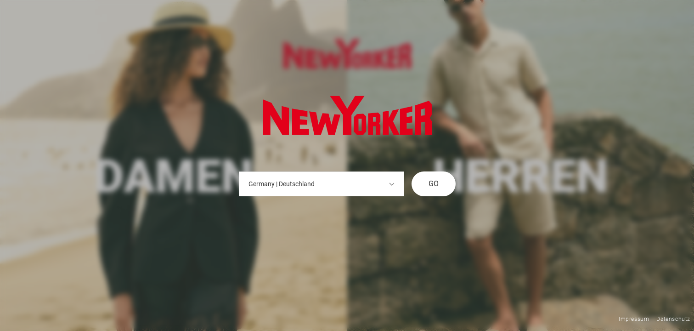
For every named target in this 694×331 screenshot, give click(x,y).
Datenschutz (673, 319)
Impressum (634, 319)
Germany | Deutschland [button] (321, 184)
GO (434, 183)
